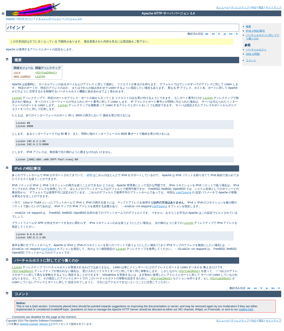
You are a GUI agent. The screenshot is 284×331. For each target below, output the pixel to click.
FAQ (253, 7)
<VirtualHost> (46, 72)
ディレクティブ (240, 7)
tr (237, 33)
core (17, 72)
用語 (261, 7)
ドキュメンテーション (49, 18)
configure (183, 192)
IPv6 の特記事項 (255, 30)
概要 (248, 26)
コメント (251, 60)
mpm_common (22, 76)
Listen (40, 76)
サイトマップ (273, 7)
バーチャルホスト (256, 49)
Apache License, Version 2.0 (36, 323)
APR (89, 175)
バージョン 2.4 (73, 18)
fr (219, 33)
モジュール (222, 7)
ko (231, 33)
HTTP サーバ (25, 18)
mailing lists (246, 309)
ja (225, 33)
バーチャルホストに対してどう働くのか (46, 260)
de (207, 33)
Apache (10, 18)
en (213, 33)
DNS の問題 (253, 53)
